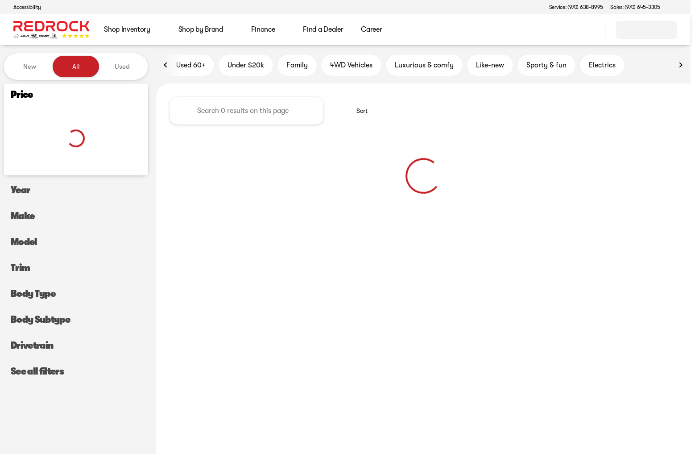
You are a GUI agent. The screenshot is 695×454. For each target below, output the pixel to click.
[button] (680, 7)
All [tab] (76, 66)
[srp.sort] (357, 112)
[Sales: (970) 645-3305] (635, 7)
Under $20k (246, 66)
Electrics (602, 66)
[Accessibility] (23, 7)
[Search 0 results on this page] (246, 112)
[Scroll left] (166, 66)
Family (297, 66)
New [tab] (29, 66)
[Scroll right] (681, 66)
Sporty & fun (546, 66)
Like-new (490, 66)
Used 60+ (185, 66)
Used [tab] (122, 66)
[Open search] (587, 30)
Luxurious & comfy (424, 66)
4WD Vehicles (351, 66)
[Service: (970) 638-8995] (576, 7)
